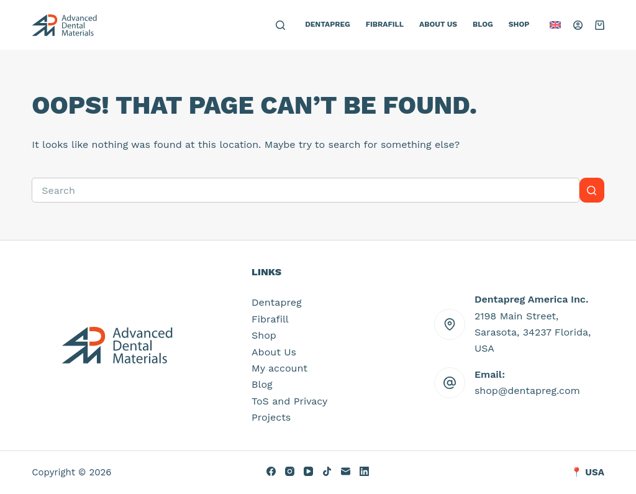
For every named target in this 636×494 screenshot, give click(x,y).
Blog (483, 24)
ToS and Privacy (289, 401)
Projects (271, 417)
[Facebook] (271, 471)
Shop (519, 24)
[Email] (345, 471)
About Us (438, 24)
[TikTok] (327, 471)
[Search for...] (305, 190)
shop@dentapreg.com (527, 390)
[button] (555, 24)
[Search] (280, 25)
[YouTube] (308, 471)
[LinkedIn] (364, 471)
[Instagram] (289, 471)
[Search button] (591, 190)
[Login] (578, 25)
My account (279, 368)
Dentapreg (327, 24)
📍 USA (587, 472)
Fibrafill (385, 24)
